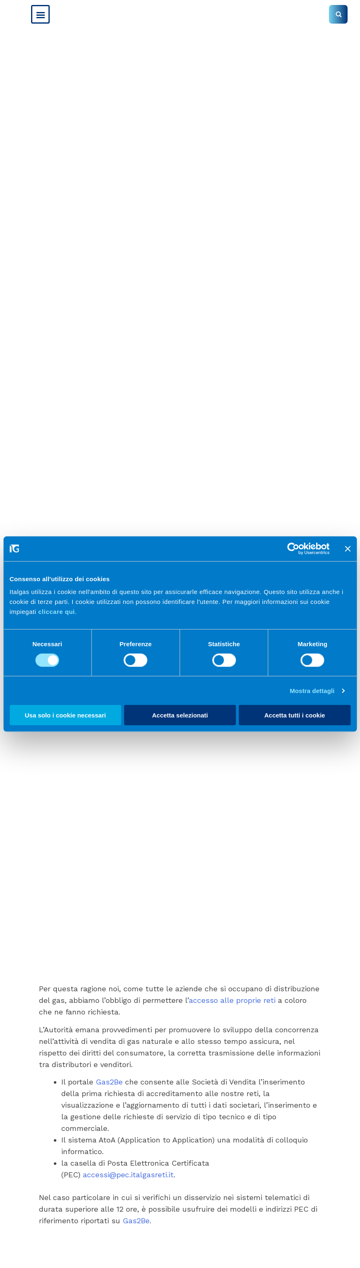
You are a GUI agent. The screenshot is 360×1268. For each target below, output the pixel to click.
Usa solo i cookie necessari (65, 715)
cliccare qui (56, 611)
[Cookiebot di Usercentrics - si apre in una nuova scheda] (293, 548)
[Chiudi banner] (347, 548)
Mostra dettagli (312, 690)
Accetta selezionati (180, 715)
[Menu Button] (40, 14)
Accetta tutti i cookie (294, 715)
